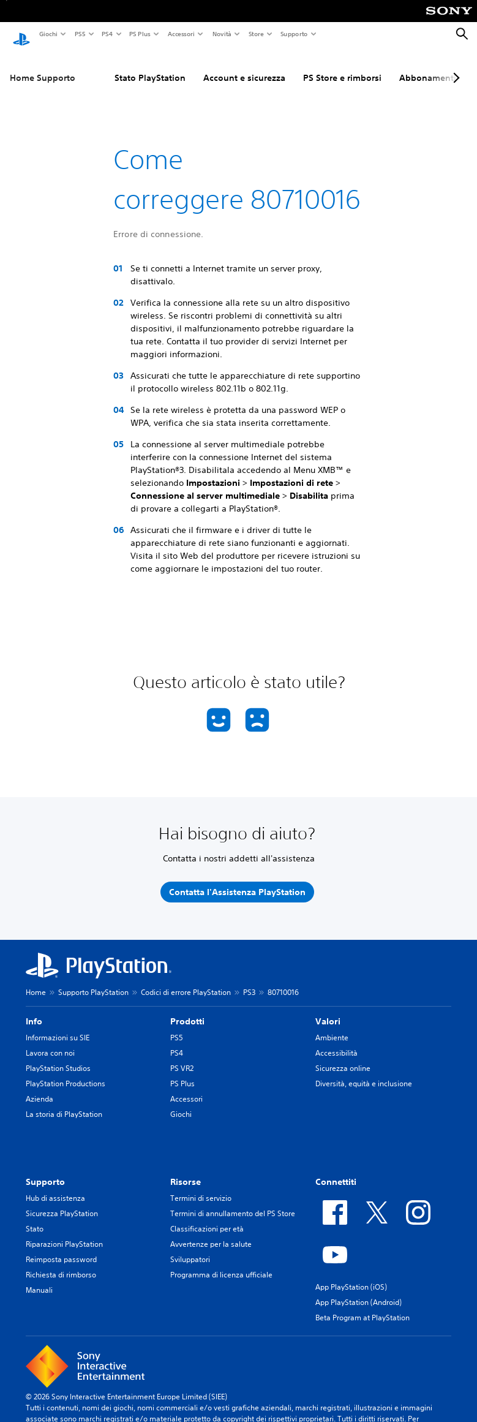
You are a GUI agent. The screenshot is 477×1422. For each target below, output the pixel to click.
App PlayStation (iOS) (351, 1276)
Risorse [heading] (185, 1170)
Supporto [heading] (45, 1170)
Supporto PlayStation (93, 981)
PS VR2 (181, 1057)
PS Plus (139, 33)
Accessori (180, 33)
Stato (34, 1217)
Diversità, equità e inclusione (363, 1072)
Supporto (293, 33)
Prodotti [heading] (187, 1010)
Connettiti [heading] (335, 1170)
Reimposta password (61, 1248)
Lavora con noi (50, 1042)
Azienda (39, 1088)
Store (255, 33)
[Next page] (454, 66)
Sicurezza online (342, 1057)
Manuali (39, 1279)
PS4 (106, 33)
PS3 (249, 981)
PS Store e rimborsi (342, 66)
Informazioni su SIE (57, 1026)
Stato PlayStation (150, 66)
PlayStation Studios (58, 1057)
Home (36, 981)
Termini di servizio (200, 1187)
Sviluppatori (190, 1248)
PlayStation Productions (65, 1072)
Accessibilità (336, 1042)
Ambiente (331, 1026)
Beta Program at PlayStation (362, 1306)
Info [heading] (34, 1010)
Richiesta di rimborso (61, 1263)
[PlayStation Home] (21, 34)
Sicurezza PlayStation (62, 1202)
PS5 (79, 33)
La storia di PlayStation (64, 1103)
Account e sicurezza (244, 66)
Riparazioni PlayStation (64, 1233)
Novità (221, 33)
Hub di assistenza (55, 1187)
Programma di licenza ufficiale (221, 1263)
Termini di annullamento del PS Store (232, 1202)
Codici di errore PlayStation (186, 981)
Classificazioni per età (207, 1217)
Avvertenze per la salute (211, 1233)
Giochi (48, 33)
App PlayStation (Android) (358, 1291)
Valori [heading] (327, 1010)
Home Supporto (42, 66)
